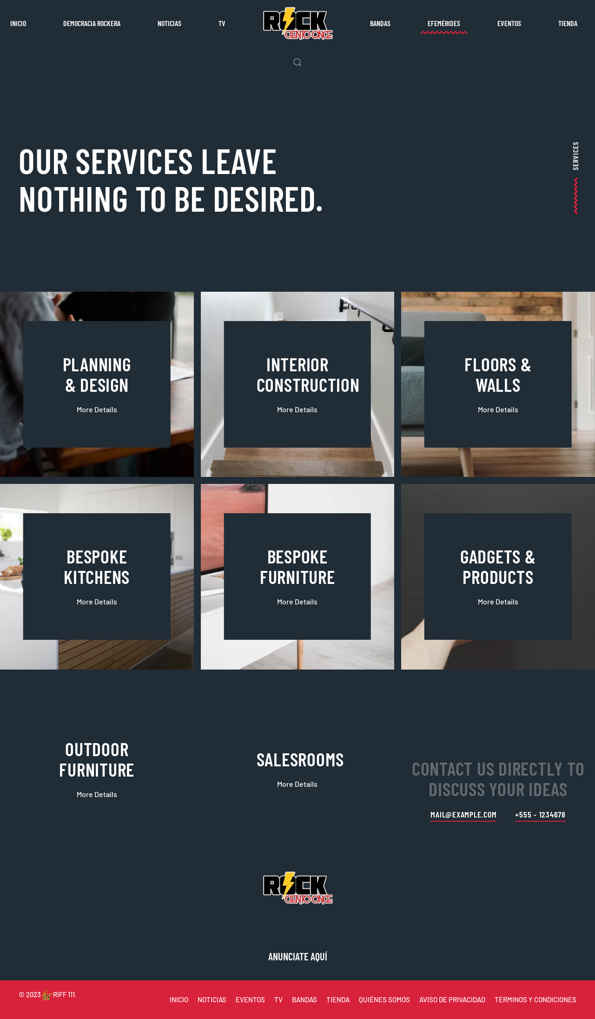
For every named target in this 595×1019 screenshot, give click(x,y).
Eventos (509, 23)
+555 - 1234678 (540, 814)
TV (221, 23)
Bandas (380, 23)
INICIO (179, 999)
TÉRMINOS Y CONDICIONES (535, 999)
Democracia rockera (91, 23)
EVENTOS (250, 999)
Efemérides (444, 23)
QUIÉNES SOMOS (384, 999)
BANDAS (304, 999)
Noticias (169, 23)
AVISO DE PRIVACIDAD (452, 999)
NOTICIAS (212, 999)
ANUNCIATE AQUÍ (297, 956)
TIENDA (338, 999)
